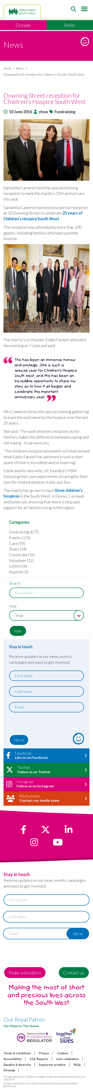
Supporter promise (52, 1064)
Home (7, 68)
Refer (70, 25)
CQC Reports (39, 1059)
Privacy (44, 1053)
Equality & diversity (17, 1064)
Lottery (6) (18, 566)
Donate (23, 25)
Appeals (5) (18, 571)
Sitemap (9, 1070)
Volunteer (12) (21, 560)
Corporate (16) (22, 554)
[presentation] (36, 724)
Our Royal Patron (24, 1019)
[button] (46, 150)
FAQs (77, 1064)
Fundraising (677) (23, 531)
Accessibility (13, 1059)
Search (15, 583)
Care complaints (67, 1059)
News (20, 68)
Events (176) (19, 537)
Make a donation (25, 972)
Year (13, 606)
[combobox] (46, 615)
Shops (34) (18, 548)
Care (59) (17, 543)
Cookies (62, 1053)
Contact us (73, 972)
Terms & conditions (17, 1053)
